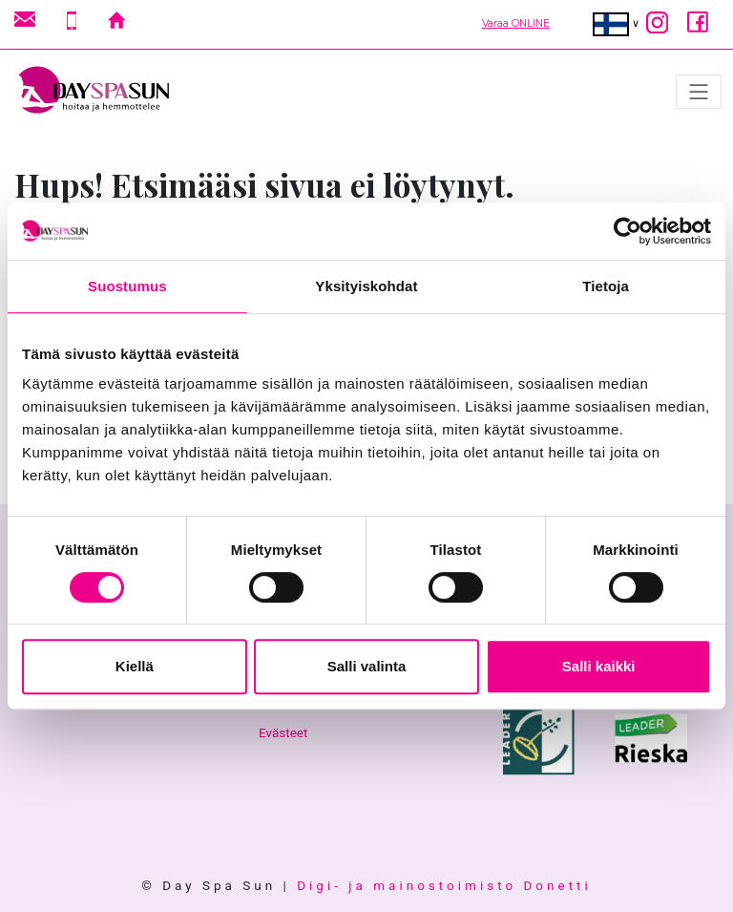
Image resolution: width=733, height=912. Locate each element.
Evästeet (283, 732)
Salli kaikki (599, 666)
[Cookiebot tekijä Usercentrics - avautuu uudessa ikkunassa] (627, 231)
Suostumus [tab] (127, 286)
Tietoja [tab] (605, 286)
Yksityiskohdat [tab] (366, 286)
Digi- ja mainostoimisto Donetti (444, 885)
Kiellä (134, 666)
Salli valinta (367, 666)
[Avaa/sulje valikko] (699, 91)
